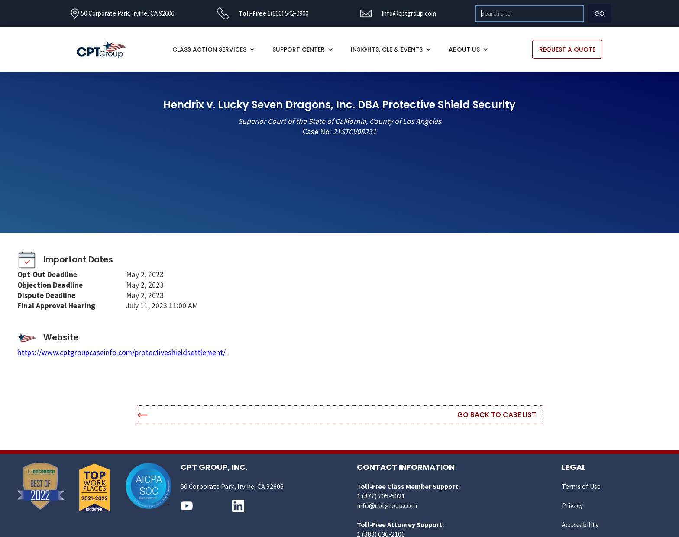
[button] (214, 49)
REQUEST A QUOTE (567, 49)
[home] (106, 49)
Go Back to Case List (496, 415)
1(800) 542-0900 (288, 13)
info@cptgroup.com (409, 13)
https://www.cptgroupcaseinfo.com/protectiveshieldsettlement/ (121, 352)
